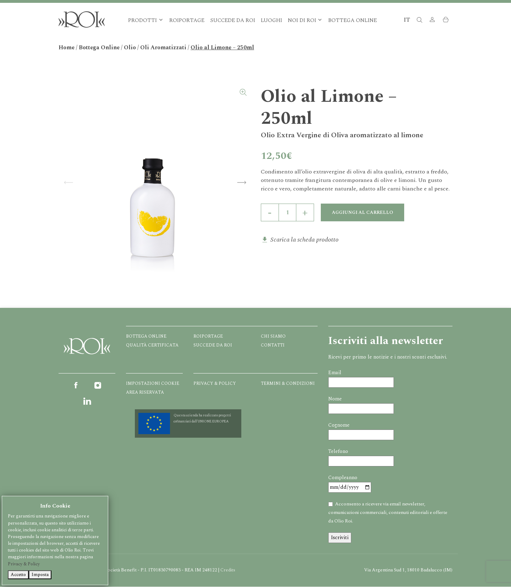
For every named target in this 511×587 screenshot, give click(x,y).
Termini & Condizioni (288, 384)
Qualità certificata (152, 345)
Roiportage (186, 21)
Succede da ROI (232, 21)
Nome (335, 399)
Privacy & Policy (214, 384)
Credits (227, 570)
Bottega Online (352, 21)
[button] (432, 21)
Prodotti (142, 21)
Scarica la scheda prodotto (304, 240)
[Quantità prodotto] (287, 213)
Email (334, 373)
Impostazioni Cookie (152, 384)
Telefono (338, 451)
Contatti (273, 345)
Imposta (40, 574)
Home (67, 48)
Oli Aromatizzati (163, 48)
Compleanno (342, 478)
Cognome (339, 425)
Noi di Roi (302, 21)
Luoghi (271, 21)
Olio (130, 48)
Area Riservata (145, 392)
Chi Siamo (273, 336)
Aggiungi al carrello (363, 212)
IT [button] (406, 20)
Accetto (18, 574)
